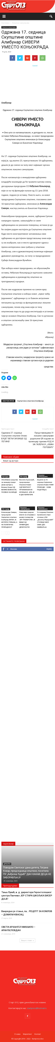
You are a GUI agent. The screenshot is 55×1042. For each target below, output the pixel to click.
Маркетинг (27, 1034)
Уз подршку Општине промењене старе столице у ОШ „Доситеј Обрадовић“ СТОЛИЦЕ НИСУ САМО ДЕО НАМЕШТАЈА (45, 519)
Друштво (7, 864)
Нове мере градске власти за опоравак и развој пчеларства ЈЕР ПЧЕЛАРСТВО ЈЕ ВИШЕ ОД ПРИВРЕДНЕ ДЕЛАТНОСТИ (27, 519)
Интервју (23, 476)
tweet (35, 65)
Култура (5, 476)
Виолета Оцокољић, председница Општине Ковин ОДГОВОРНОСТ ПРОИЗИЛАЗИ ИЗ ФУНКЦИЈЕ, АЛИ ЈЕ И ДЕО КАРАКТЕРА (26, 487)
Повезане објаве (11, 457)
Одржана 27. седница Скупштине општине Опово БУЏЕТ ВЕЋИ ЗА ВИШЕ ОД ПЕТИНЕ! (14, 437)
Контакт (37, 1034)
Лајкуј (49, 549)
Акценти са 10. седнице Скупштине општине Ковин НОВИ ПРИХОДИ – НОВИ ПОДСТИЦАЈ (45, 485)
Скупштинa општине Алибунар (30, 401)
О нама (17, 1034)
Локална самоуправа (9, 27)
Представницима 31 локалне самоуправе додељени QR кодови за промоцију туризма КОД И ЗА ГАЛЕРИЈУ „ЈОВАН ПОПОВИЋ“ (41, 440)
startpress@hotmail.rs (37, 1008)
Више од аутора (10, 460)
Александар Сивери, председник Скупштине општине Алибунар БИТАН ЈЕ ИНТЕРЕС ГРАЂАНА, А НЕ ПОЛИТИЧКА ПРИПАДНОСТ (9, 519)
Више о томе (27, 940)
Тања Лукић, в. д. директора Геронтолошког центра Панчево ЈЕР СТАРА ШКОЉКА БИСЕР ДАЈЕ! (26, 895)
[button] (51, 16)
